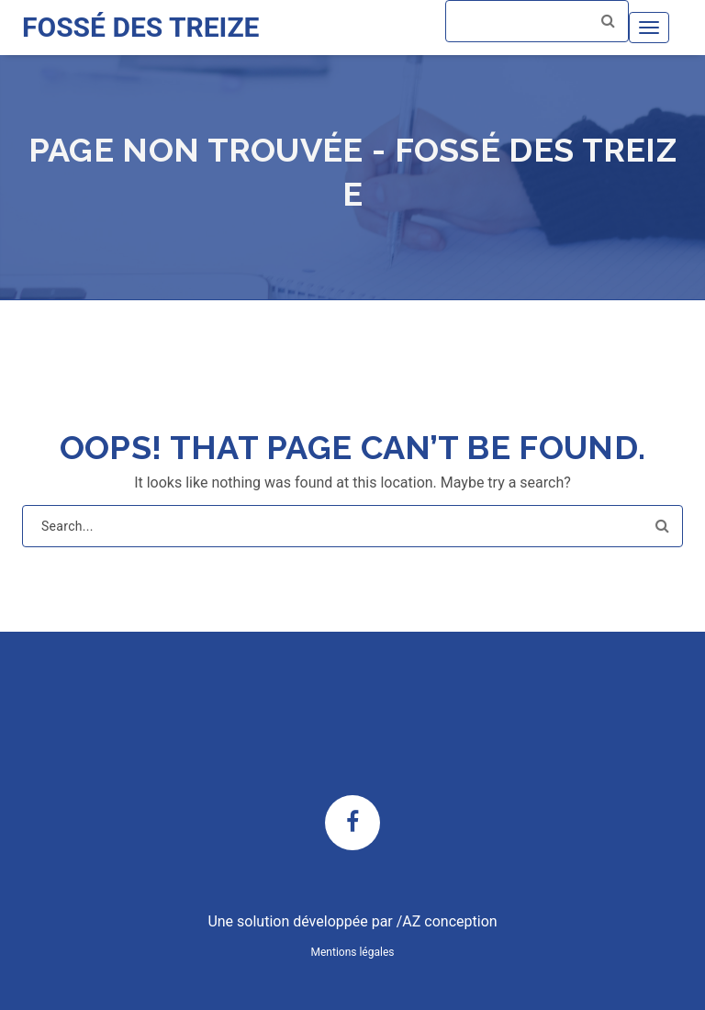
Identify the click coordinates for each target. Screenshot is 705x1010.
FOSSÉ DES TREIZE (140, 27)
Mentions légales (353, 952)
